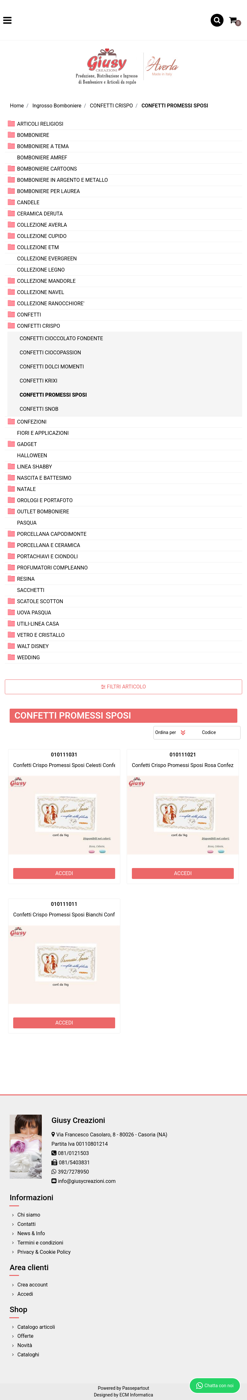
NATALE (26, 489)
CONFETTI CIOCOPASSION (50, 353)
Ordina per (165, 732)
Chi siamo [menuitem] (28, 1215)
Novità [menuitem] (24, 1345)
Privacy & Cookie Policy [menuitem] (44, 1252)
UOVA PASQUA (34, 613)
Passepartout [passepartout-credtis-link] (135, 1388)
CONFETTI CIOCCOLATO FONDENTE (61, 338)
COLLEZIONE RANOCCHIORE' (50, 303)
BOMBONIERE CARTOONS (47, 169)
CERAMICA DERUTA (40, 214)
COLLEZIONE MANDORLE (46, 281)
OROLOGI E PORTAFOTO (45, 500)
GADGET (27, 444)
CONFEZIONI (31, 422)
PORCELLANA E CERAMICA (48, 545)
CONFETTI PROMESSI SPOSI (175, 106)
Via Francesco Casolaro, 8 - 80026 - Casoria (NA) (111, 1135)
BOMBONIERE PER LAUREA (48, 191)
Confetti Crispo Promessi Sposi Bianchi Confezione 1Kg (76, 915)
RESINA (26, 579)
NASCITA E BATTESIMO (44, 478)
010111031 (64, 755)
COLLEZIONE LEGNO (41, 270)
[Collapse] (11, 326)
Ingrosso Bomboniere (56, 106)
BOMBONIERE (33, 135)
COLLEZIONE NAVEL (40, 292)
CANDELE (28, 202)
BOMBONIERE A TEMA (43, 146)
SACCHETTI (30, 590)
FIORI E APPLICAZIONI (43, 433)
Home (17, 106)
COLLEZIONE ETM (38, 247)
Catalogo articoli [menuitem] (36, 1327)
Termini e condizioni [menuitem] (40, 1243)
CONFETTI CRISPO (111, 106)
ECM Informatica (136, 1394)
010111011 (64, 904)
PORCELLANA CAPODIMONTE (52, 534)
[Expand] (11, 124)
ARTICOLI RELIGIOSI (40, 124)
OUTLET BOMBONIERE (43, 512)
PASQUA (27, 523)
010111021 (182, 755)
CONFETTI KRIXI (38, 381)
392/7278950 (73, 1172)
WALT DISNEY (33, 646)
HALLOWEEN (32, 455)
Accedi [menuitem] (25, 1294)
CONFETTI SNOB (39, 409)
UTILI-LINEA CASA (38, 624)
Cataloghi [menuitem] (28, 1355)
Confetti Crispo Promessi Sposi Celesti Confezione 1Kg (76, 765)
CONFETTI (29, 315)
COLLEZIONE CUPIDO (42, 236)
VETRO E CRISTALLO (41, 635)
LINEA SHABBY (34, 467)
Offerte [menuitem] (25, 1336)
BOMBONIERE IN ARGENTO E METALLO (62, 180)
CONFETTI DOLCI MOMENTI (52, 367)
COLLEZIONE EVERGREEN (47, 259)
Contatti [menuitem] (26, 1224)
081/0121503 (73, 1153)
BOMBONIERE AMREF (42, 158)
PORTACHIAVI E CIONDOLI (47, 556)
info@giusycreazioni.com (86, 1181)
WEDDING (28, 657)
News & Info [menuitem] (31, 1233)
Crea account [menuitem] (32, 1285)
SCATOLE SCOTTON (40, 601)
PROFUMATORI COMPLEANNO (52, 568)
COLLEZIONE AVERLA (42, 225)
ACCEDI (64, 873)
